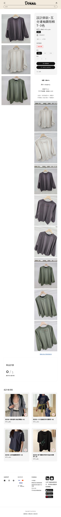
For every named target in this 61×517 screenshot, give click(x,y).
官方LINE (34, 488)
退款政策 (35, 514)
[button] (4, 3)
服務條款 (25, 514)
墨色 (39, 53)
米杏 (45, 53)
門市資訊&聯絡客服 (36, 490)
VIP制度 (33, 480)
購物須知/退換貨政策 (37, 482)
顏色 (38, 50)
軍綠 (51, 53)
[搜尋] (54, 6)
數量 (38, 56)
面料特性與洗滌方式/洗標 (37, 485)
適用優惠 (39, 43)
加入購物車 (46, 63)
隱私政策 (30, 514)
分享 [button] (39, 71)
